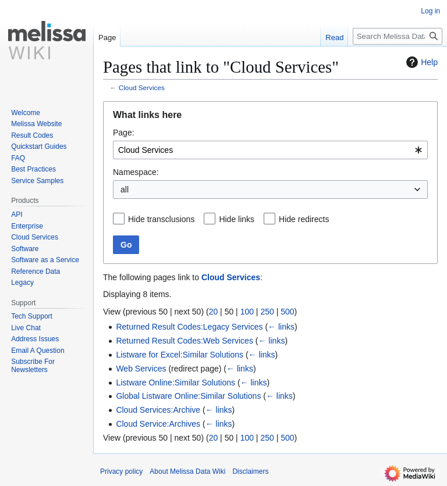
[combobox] (270, 150)
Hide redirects (304, 219)
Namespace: (136, 172)
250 (267, 311)
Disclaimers (250, 471)
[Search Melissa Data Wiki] (397, 36)
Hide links (236, 219)
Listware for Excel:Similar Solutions (179, 354)
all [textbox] (124, 189)
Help (420, 62)
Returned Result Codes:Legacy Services (189, 326)
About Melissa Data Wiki (187, 471)
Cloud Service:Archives (158, 423)
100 (247, 311)
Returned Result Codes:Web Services (184, 340)
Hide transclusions (161, 219)
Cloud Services (142, 87)
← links (281, 326)
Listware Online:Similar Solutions (175, 382)
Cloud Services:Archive (158, 409)
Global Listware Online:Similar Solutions (188, 396)
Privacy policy (121, 471)
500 (287, 311)
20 (213, 311)
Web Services (141, 368)
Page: (123, 132)
